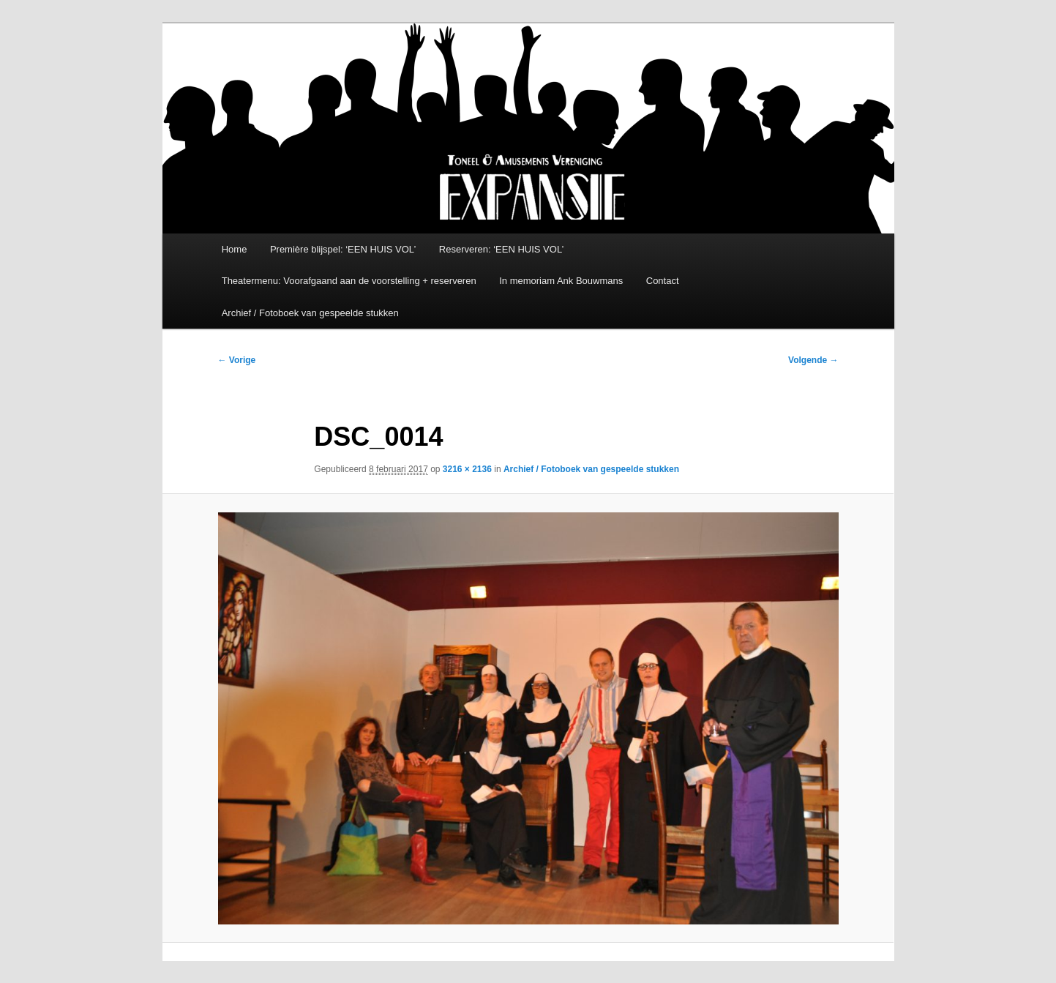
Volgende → (813, 360)
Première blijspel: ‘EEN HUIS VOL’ (343, 249)
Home (234, 249)
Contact (662, 280)
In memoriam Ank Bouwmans (561, 280)
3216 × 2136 (467, 469)
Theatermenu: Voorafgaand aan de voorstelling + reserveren (349, 280)
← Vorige (237, 360)
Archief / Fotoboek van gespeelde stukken (310, 312)
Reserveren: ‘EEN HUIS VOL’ (501, 249)
